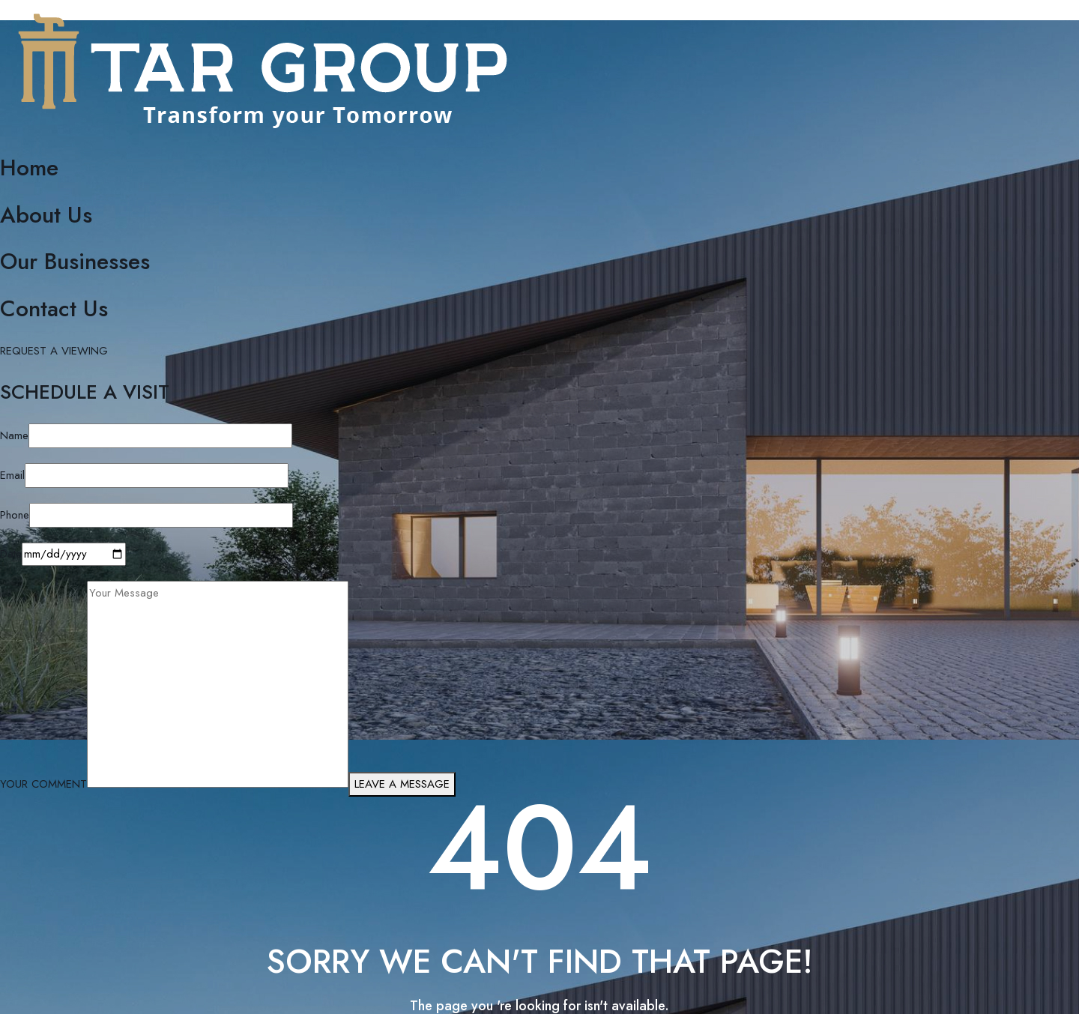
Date (11, 554)
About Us (46, 215)
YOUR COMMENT (43, 784)
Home (29, 167)
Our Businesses (75, 261)
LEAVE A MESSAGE (402, 784)
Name (14, 435)
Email (12, 475)
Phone (14, 515)
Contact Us (54, 308)
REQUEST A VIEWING (54, 350)
